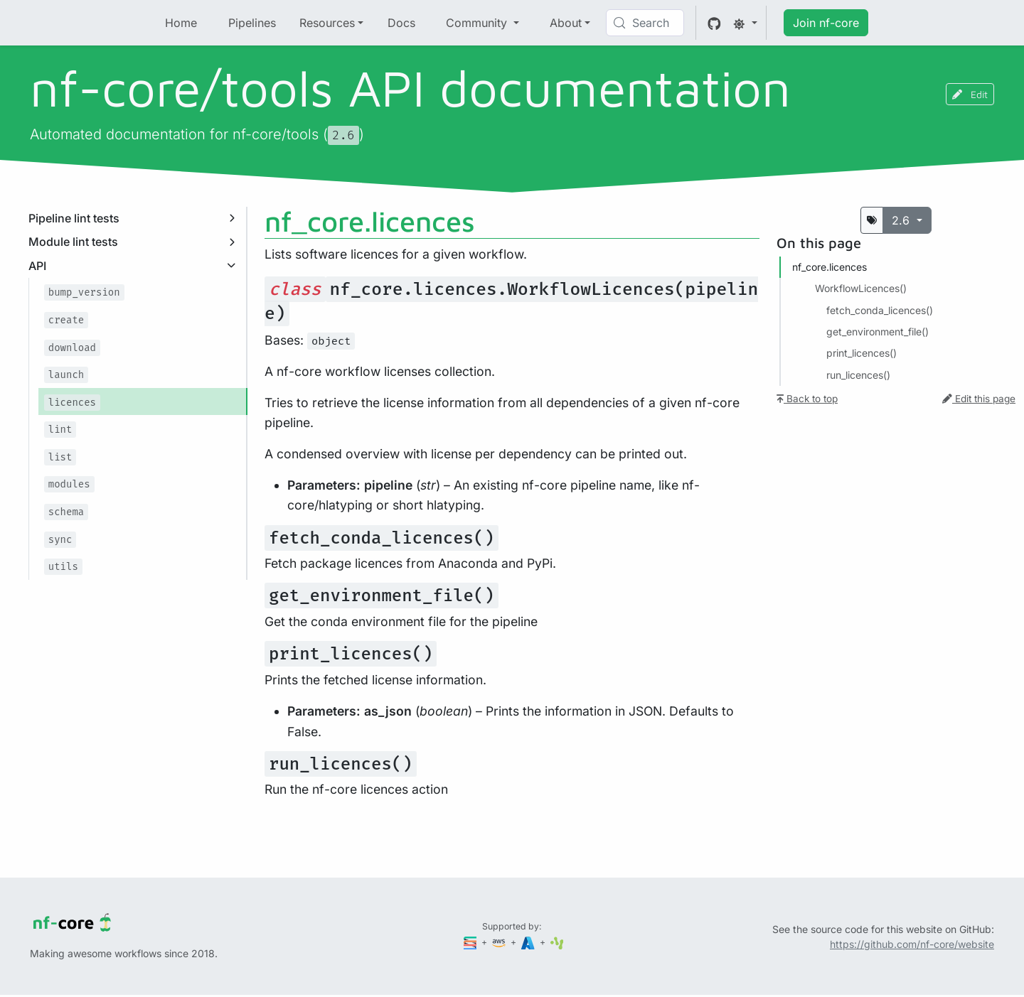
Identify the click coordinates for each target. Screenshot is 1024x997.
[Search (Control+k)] (645, 22)
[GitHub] (714, 23)
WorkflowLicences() (861, 288)
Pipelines (252, 23)
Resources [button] (327, 23)
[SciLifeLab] (557, 942)
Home (181, 23)
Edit (970, 94)
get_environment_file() (877, 331)
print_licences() (861, 353)
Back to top (807, 398)
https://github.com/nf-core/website (912, 944)
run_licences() (858, 375)
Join (826, 23)
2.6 (902, 220)
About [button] (566, 23)
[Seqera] (471, 942)
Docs (401, 23)
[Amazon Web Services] (500, 942)
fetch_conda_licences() (879, 310)
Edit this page (978, 398)
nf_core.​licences (829, 267)
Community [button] (478, 23)
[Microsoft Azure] (529, 942)
